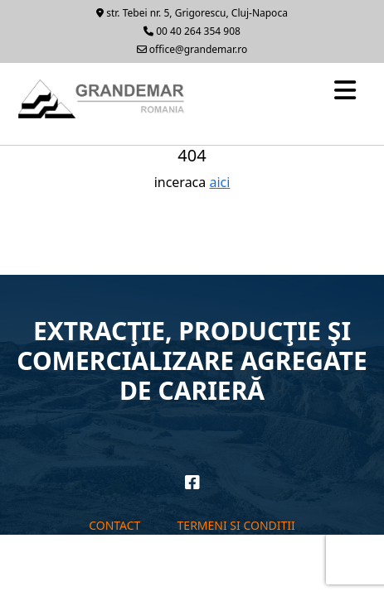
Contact (114, 525)
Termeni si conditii (236, 525)
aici (219, 182)
